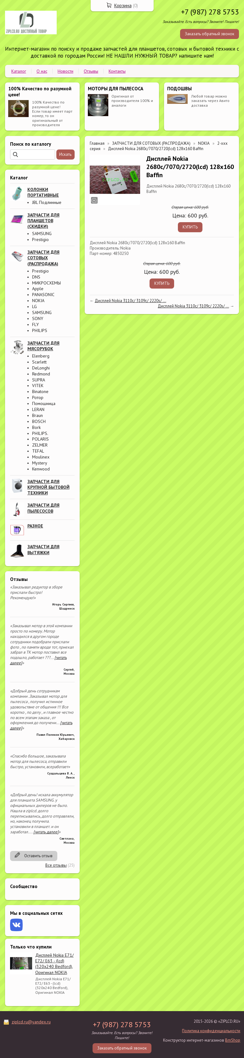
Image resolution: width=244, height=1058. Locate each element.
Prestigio (40, 239)
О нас (42, 71)
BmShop (232, 1040)
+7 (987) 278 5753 (210, 12)
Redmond (41, 374)
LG (34, 306)
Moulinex (40, 457)
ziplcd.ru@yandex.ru (31, 1022)
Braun (37, 415)
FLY (35, 324)
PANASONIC (43, 294)
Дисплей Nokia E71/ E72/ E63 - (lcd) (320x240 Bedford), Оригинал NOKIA (54, 963)
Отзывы (91, 71)
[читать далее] (46, 832)
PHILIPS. (40, 433)
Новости (65, 71)
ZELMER (40, 445)
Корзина (123, 5)
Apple (37, 288)
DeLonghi (41, 368)
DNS (36, 277)
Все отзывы (56, 865)
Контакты (117, 71)
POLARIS (40, 439)
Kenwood (41, 469)
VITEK (37, 385)
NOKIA (38, 300)
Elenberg (40, 356)
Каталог (18, 71)
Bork (36, 427)
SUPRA (38, 380)
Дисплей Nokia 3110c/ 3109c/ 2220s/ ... (130, 300)
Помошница (43, 403)
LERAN (38, 409)
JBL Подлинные (46, 202)
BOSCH (39, 421)
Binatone (40, 391)
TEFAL (38, 451)
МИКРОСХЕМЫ (46, 283)
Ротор (37, 397)
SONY (37, 318)
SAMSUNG (42, 233)
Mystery (39, 463)
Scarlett (39, 362)
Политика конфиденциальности (211, 1030)
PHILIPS (39, 330)
